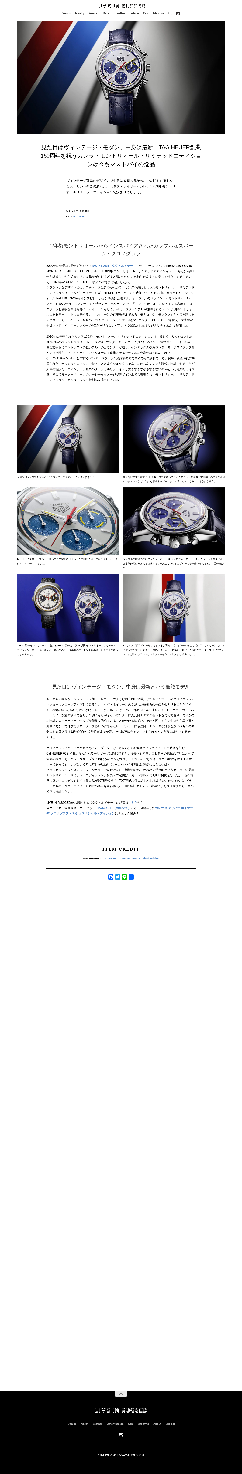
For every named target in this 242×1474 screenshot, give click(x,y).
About (157, 1424)
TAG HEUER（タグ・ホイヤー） (113, 265)
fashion (134, 13)
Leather (120, 13)
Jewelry (79, 13)
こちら (132, 802)
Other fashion (115, 1424)
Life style (158, 13)
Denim (107, 13)
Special (170, 1424)
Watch (66, 13)
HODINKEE (78, 216)
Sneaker (93, 13)
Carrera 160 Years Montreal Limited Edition (131, 858)
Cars (145, 13)
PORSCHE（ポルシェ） (114, 808)
